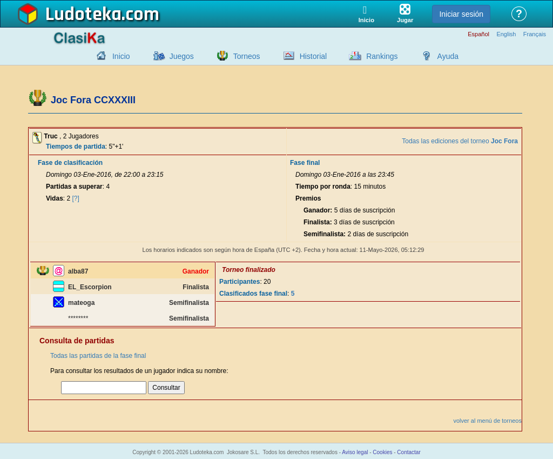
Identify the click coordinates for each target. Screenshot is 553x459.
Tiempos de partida (75, 146)
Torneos (246, 56)
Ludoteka (83, 14)
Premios (308, 198)
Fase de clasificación (70, 163)
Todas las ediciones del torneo (460, 141)
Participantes (239, 281)
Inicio (121, 56)
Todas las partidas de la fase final (98, 356)
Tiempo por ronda (322, 186)
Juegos (182, 56)
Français (534, 34)
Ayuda (447, 56)
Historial (313, 56)
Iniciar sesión (461, 14)
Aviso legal (355, 452)
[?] (75, 198)
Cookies (382, 452)
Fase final (305, 163)
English (506, 34)
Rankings (381, 56)
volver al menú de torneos (487, 420)
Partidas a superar (74, 186)
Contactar (408, 452)
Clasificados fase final (253, 293)
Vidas (54, 198)
